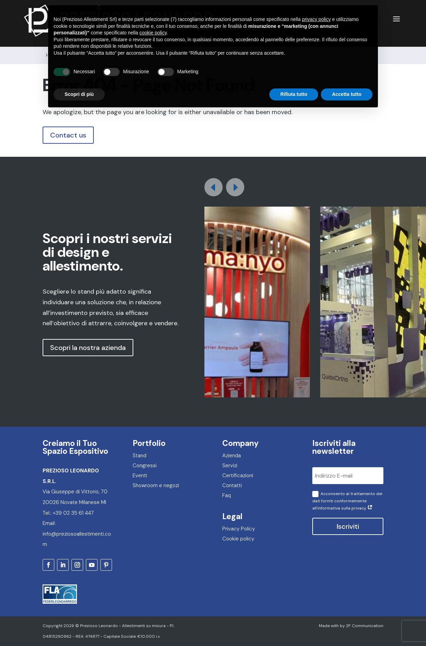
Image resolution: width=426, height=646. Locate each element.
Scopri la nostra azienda (88, 347)
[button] (235, 187)
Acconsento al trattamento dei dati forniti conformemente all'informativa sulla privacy (347, 501)
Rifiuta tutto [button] (293, 78)
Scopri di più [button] (79, 78)
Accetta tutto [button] (346, 78)
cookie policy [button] (153, 17)
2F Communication (364, 625)
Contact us (68, 135)
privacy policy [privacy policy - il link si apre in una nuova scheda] (316, 3)
